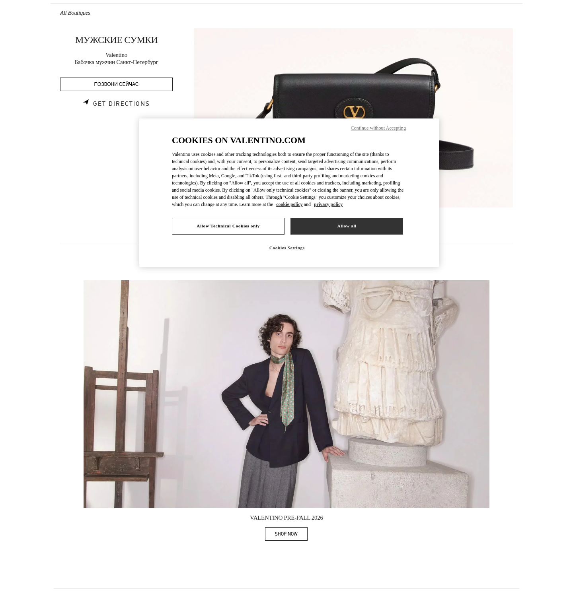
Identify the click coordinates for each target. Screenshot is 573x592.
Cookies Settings (287, 247)
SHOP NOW (291, 535)
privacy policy (328, 204)
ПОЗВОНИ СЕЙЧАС (116, 84)
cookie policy (289, 204)
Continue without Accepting (378, 128)
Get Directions (121, 104)
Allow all (346, 225)
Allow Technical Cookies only (228, 225)
